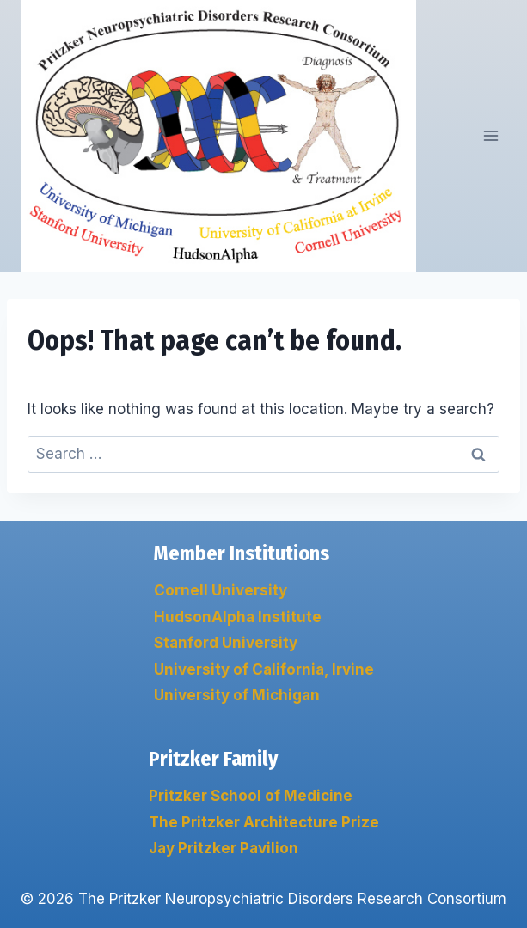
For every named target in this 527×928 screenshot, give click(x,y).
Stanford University (225, 642)
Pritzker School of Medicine (250, 795)
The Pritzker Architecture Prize (264, 822)
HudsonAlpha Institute (238, 617)
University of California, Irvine (264, 669)
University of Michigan (237, 695)
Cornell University (220, 590)
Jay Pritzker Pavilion (223, 848)
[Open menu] (490, 136)
